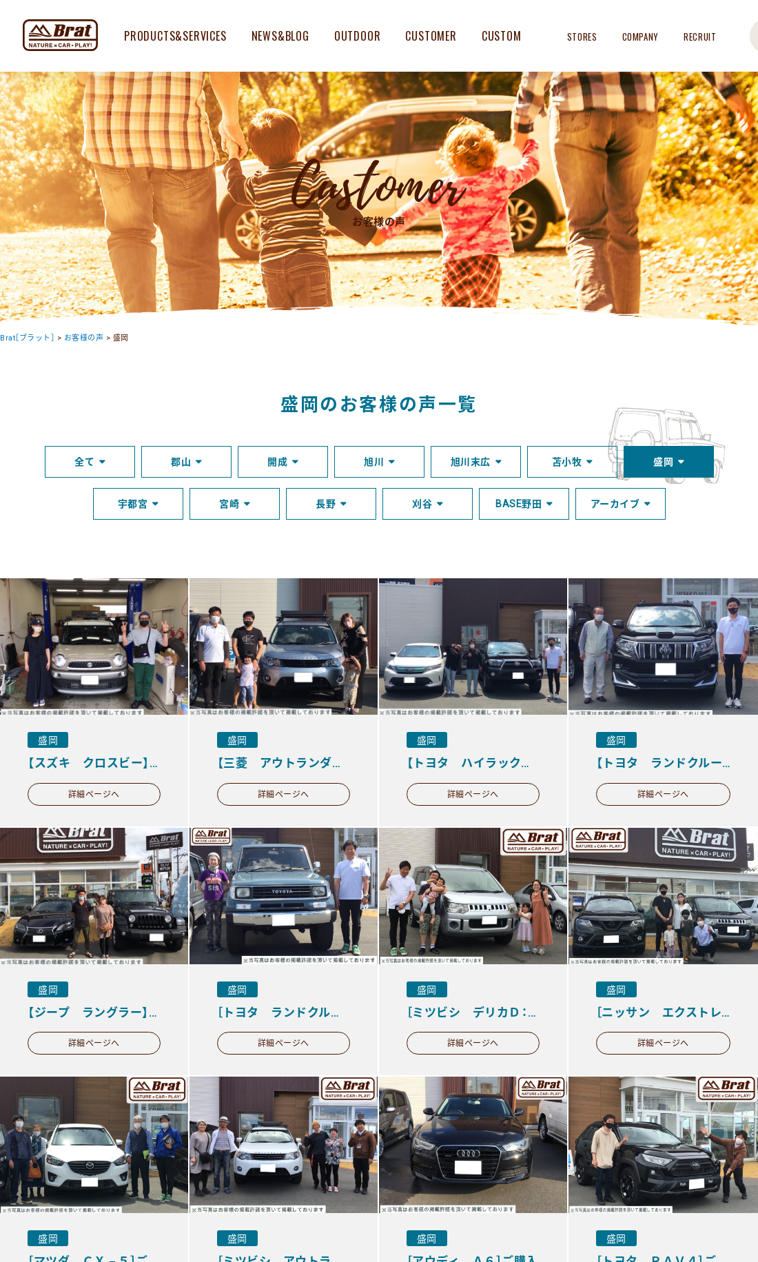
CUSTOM (502, 36)
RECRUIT (700, 36)
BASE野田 (518, 503)
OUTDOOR (357, 36)
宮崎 (229, 503)
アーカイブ (615, 503)
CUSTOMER (430, 36)
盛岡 (663, 461)
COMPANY (640, 36)
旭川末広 (471, 461)
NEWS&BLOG (280, 36)
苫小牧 (567, 461)
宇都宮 (133, 503)
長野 (326, 503)
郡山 (181, 461)
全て (84, 461)
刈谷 (422, 503)
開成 (277, 461)
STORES (582, 36)
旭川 (374, 461)
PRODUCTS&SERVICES (175, 36)
